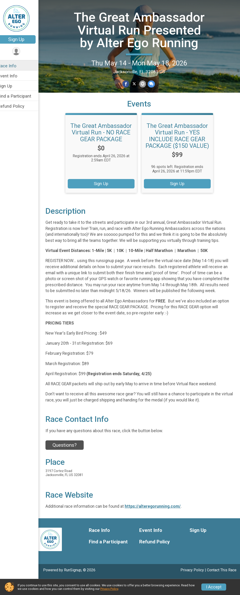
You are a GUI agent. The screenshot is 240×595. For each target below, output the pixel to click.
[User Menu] (22, 51)
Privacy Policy (109, 589)
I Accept (213, 587)
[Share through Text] (154, 96)
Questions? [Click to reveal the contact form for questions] (71, 461)
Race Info (13, 65)
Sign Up (22, 39)
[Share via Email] (145, 96)
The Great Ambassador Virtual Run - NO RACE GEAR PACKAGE (104, 142)
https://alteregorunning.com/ (159, 522)
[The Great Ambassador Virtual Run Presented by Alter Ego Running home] (22, 18)
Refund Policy (17, 106)
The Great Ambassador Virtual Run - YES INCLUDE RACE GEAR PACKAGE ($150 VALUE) (180, 145)
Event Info (13, 75)
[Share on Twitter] (137, 96)
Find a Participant (20, 96)
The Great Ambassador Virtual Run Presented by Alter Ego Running (142, 36)
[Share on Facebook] (129, 96)
